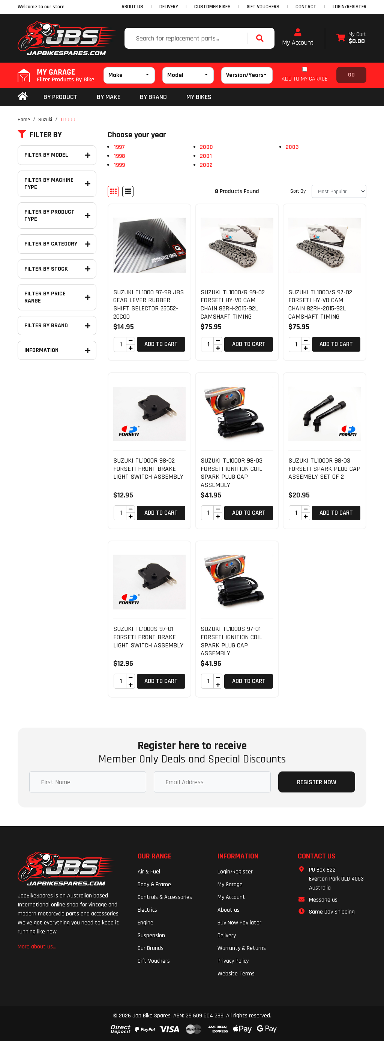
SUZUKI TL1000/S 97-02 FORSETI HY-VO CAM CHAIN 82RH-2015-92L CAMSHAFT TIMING (320, 304)
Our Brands (151, 948)
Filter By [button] (40, 135)
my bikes (199, 97)
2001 (206, 156)
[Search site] (261, 38)
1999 (119, 165)
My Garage (230, 884)
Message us (323, 900)
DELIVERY (168, 6)
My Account (298, 37)
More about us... (37, 947)
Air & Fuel (149, 872)
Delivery (227, 935)
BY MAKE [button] (108, 97)
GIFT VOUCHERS (263, 6)
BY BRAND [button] (153, 97)
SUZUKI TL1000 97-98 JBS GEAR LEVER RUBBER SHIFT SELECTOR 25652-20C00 (148, 304)
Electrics (147, 910)
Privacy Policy (233, 961)
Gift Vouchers (154, 961)
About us (229, 910)
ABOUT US (132, 6)
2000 (206, 147)
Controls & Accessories (165, 897)
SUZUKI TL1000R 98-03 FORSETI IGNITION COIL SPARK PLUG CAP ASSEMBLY (231, 472)
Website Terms (236, 974)
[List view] (128, 191)
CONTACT (306, 6)
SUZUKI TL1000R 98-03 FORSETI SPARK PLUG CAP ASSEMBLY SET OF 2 (324, 468)
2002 (206, 165)
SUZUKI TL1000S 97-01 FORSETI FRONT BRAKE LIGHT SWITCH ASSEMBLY (148, 637)
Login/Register (349, 6)
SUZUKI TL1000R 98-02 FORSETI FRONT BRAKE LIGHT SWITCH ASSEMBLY (148, 468)
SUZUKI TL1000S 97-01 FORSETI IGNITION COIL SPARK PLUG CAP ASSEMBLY (231, 641)
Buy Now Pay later (239, 923)
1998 (119, 156)
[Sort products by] (339, 191)
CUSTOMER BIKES (212, 6)
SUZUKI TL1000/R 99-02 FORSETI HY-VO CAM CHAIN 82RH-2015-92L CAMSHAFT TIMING (233, 304)
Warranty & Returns (242, 948)
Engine (145, 923)
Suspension (151, 935)
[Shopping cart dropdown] (351, 38)
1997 (119, 147)
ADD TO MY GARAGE (304, 79)
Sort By (298, 191)
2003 (292, 147)
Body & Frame (154, 884)
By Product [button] (60, 97)
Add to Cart (161, 344)
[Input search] (186, 38)
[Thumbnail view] (113, 191)
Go (351, 75)
